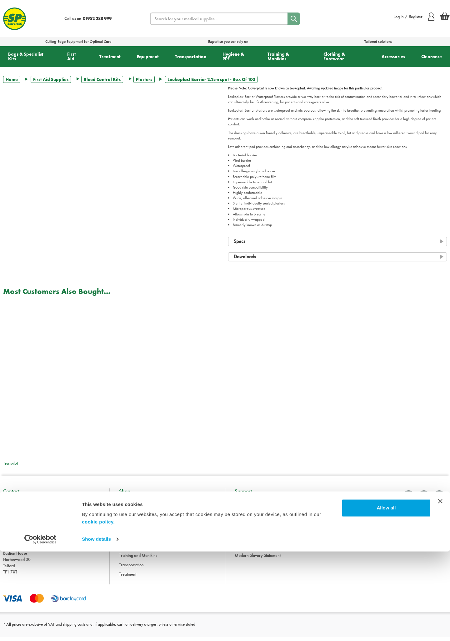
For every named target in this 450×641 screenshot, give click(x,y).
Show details (96, 628)
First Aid (71, 56)
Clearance (431, 56)
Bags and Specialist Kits (138, 512)
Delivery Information (252, 531)
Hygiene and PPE (134, 550)
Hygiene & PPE (233, 56)
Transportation (190, 56)
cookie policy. (98, 611)
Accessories (393, 56)
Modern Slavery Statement (258, 559)
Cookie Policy (246, 550)
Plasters (144, 79)
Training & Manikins (278, 56)
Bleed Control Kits (102, 79)
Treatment (110, 56)
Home (12, 79)
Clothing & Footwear (334, 56)
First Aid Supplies (50, 79)
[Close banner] (440, 591)
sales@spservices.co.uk (23, 542)
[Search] (294, 19)
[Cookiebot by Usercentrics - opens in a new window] (40, 628)
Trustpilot (10, 463)
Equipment (148, 56)
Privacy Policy (247, 540)
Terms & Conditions (251, 522)
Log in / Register (413, 17)
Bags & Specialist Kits (25, 56)
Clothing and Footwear (138, 522)
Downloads (244, 512)
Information (245, 503)
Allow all (386, 597)
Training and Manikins (138, 559)
